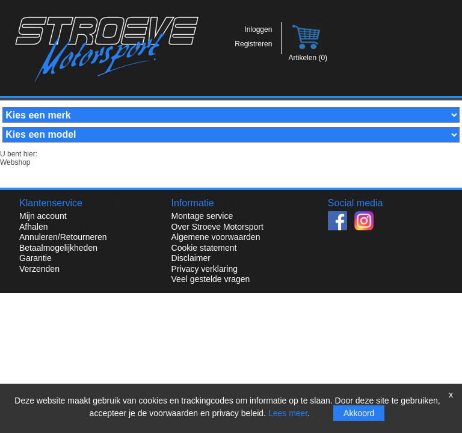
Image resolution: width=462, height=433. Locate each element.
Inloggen (258, 29)
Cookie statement (204, 248)
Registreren (253, 44)
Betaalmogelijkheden (58, 248)
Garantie (35, 258)
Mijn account (43, 216)
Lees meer (287, 413)
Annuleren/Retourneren (63, 237)
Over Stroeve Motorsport (217, 227)
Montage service (202, 216)
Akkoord (358, 413)
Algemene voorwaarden (215, 237)
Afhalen (33, 227)
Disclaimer (191, 258)
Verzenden (39, 269)
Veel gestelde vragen (210, 279)
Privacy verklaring (204, 269)
